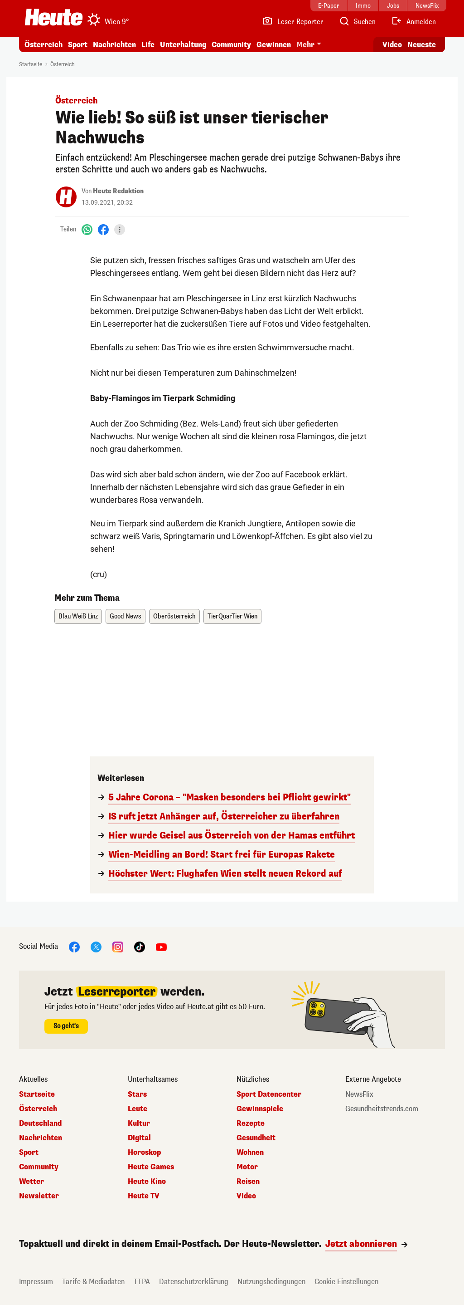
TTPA (142, 1281)
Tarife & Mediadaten (93, 1281)
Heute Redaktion (118, 191)
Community (231, 44)
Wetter (31, 1181)
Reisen (248, 1181)
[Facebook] (103, 229)
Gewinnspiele (260, 1109)
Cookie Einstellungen (346, 1281)
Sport (77, 44)
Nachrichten (114, 44)
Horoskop (144, 1152)
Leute (137, 1109)
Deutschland (40, 1123)
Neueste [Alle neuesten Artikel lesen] (421, 44)
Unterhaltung (183, 44)
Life (148, 44)
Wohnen (250, 1152)
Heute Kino (147, 1181)
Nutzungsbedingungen (271, 1281)
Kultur (139, 1123)
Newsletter (39, 1196)
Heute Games (151, 1167)
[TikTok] (139, 946)
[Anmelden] (413, 21)
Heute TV (144, 1196)
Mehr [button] (305, 44)
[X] (96, 946)
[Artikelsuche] (357, 21)
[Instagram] (117, 946)
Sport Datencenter (269, 1094)
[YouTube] (161, 946)
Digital (139, 1138)
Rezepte (251, 1123)
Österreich (43, 44)
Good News (125, 616)
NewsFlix (359, 1094)
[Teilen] (119, 229)
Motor (247, 1167)
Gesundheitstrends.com (381, 1109)
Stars (137, 1094)
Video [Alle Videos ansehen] (392, 44)
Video (246, 1196)
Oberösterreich (174, 616)
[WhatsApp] (87, 229)
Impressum (36, 1281)
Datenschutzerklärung (193, 1281)
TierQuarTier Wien (232, 616)
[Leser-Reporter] (292, 21)
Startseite (30, 64)
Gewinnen (273, 44)
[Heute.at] (53, 17)
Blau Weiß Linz (78, 616)
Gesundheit (256, 1138)
